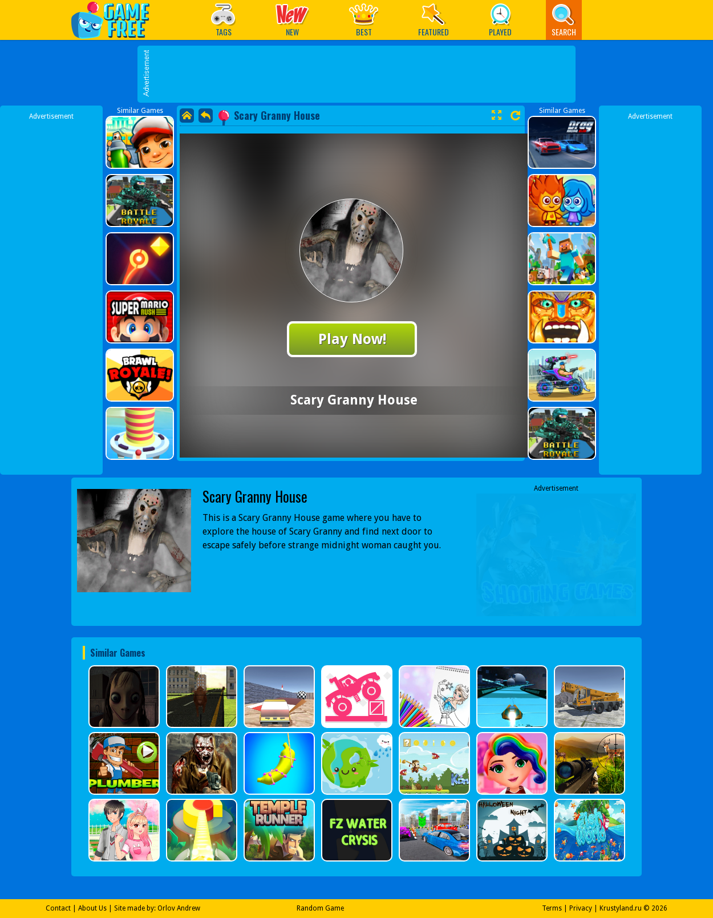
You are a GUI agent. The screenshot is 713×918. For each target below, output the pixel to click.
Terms (552, 908)
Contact (58, 908)
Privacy (580, 908)
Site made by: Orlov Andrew (157, 908)
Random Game (320, 908)
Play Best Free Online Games (116, 20)
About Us (92, 908)
